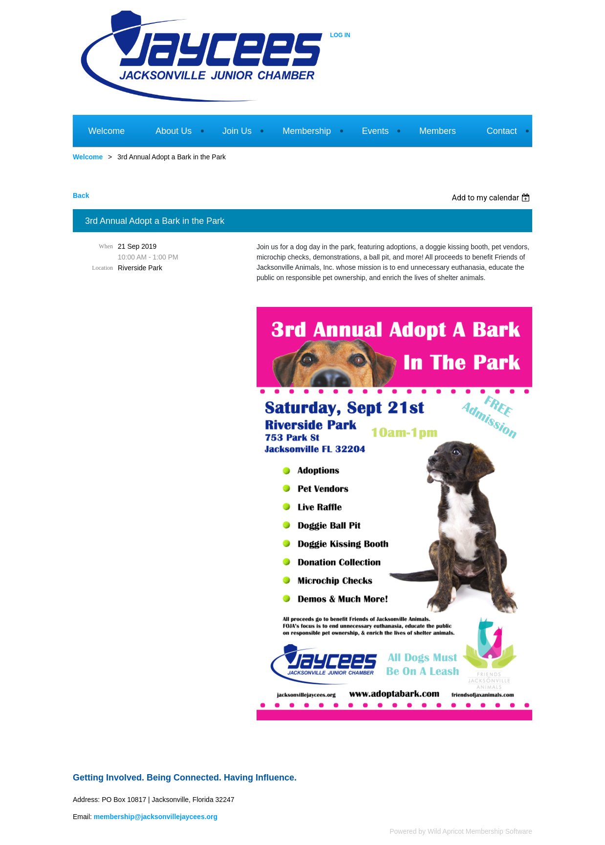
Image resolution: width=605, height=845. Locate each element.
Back (81, 195)
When (106, 246)
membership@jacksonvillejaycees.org (155, 817)
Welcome (88, 157)
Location (102, 267)
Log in (340, 35)
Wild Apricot (446, 831)
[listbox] (492, 198)
